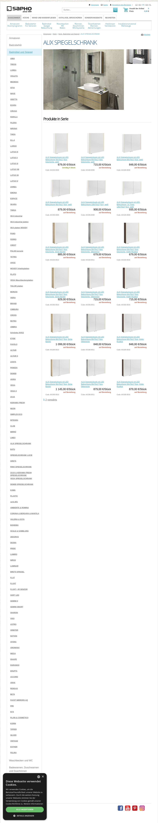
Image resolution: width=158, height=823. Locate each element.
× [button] (43, 777)
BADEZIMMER (14, 18)
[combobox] (38, 776)
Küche (26, 18)
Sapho (105, 5)
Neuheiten (110, 18)
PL (150, 5)
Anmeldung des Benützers (121, 5)
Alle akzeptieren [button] (24, 809)
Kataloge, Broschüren (70, 18)
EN (147, 5)
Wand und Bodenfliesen (44, 18)
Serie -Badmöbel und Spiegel (68, 34)
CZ (136, 5)
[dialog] (25, 796)
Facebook (120, 808)
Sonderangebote (93, 18)
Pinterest (134, 808)
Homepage (95, 5)
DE (143, 5)
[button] (25, 815)
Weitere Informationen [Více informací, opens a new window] (33, 804)
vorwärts (52, 399)
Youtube (127, 808)
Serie (55, 34)
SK (140, 5)
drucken (147, 35)
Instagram (142, 808)
